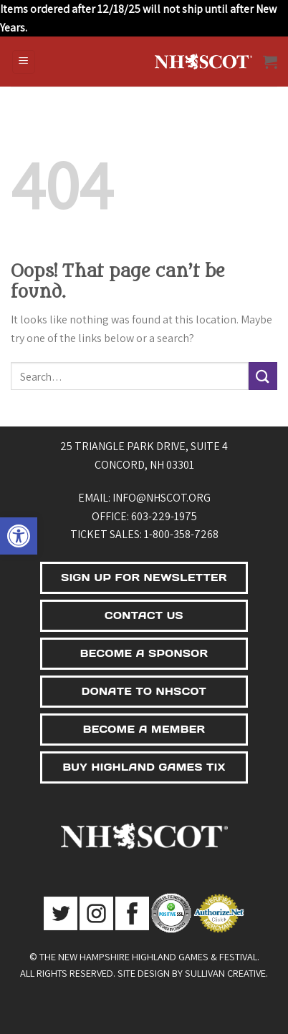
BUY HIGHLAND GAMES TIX (143, 767)
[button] (18, 536)
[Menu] (24, 62)
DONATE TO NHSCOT (144, 691)
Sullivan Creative (225, 973)
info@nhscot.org (161, 497)
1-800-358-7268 (181, 534)
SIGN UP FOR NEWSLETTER (143, 577)
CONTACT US (144, 615)
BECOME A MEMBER (144, 729)
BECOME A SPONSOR (144, 653)
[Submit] (263, 376)
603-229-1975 (164, 516)
